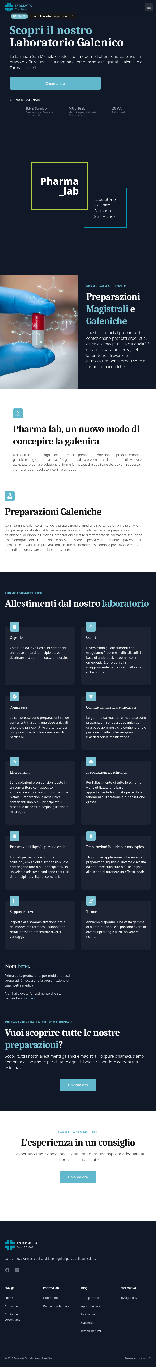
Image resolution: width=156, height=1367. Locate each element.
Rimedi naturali (91, 1331)
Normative (88, 1314)
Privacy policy (128, 1298)
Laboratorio (51, 1298)
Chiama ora (55, 83)
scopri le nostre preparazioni (50, 16)
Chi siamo (11, 1306)
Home (9, 1298)
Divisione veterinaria (56, 1306)
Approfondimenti (92, 1306)
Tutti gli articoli (91, 1298)
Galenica (87, 1323)
